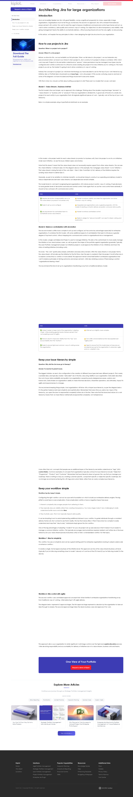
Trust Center (102, 777)
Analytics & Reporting (64, 769)
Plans (70, 4)
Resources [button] (82, 763)
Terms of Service (103, 774)
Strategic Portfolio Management (43, 769)
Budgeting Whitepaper (85, 774)
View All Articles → (66, 733)
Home (32, 4)
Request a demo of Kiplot (23, 9)
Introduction (16, 19)
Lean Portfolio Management (42, 771)
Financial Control (62, 771)
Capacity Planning (63, 766)
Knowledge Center (84, 766)
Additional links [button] (104, 763)
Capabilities (58, 4)
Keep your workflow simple (20, 29)
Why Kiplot (95, 4)
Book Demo (112, 4)
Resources (81, 4)
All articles (15, 33)
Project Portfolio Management (42, 774)
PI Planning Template (84, 771)
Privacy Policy (103, 771)
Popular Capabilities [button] (65, 763)
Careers (101, 769)
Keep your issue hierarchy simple (22, 26)
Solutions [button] (36, 763)
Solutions (44, 4)
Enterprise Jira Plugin (39, 777)
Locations (19, 771)
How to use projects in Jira (20, 23)
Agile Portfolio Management (42, 766)
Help (79, 769)
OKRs (58, 774)
